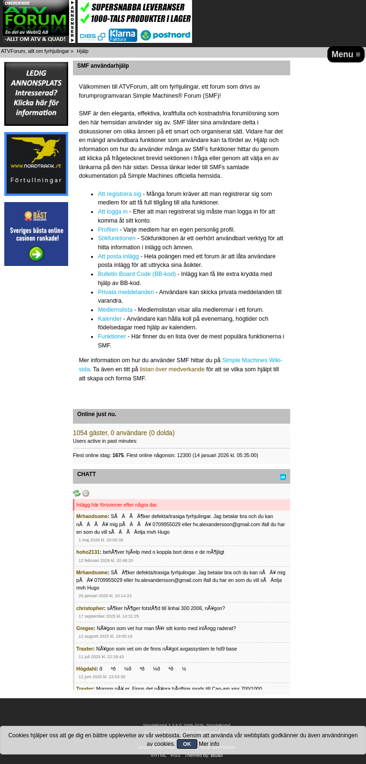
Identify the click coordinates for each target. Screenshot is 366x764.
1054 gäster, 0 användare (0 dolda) (124, 433)
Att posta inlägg (118, 256)
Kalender (110, 319)
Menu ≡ (346, 54)
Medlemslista (115, 309)
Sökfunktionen (116, 238)
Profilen (108, 229)
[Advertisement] (36, 416)
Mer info (209, 744)
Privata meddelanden (126, 292)
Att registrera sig (119, 194)
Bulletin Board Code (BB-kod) (137, 274)
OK (187, 744)
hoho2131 (88, 552)
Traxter (84, 649)
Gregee (85, 628)
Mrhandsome (92, 516)
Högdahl (86, 669)
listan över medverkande (172, 369)
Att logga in (112, 211)
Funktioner (112, 336)
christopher (90, 608)
